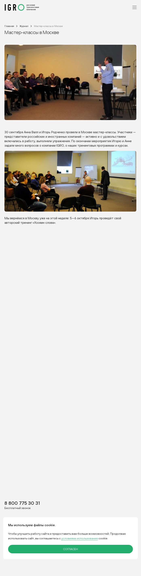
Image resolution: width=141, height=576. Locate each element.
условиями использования (79, 538)
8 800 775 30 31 (22, 502)
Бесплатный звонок (17, 507)
